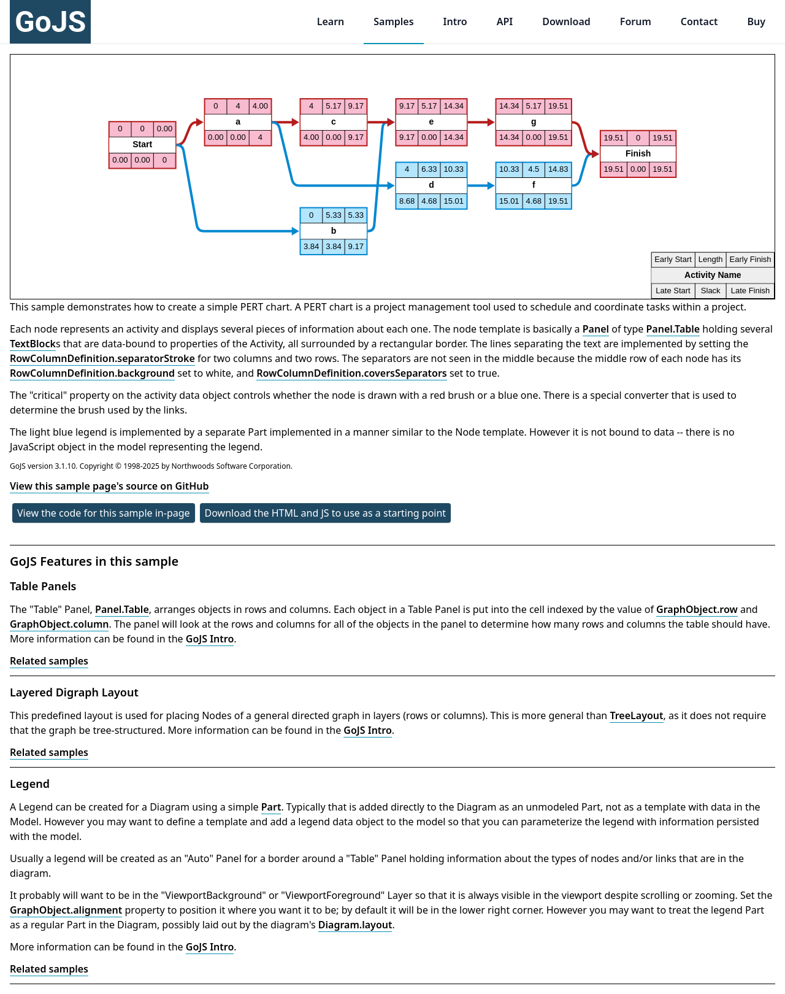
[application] (392, 177)
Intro (455, 21)
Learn (331, 21)
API (505, 21)
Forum (635, 21)
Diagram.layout (355, 924)
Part (271, 807)
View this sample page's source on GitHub (109, 486)
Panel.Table (673, 329)
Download (566, 21)
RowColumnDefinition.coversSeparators (351, 373)
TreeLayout (636, 715)
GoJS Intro (210, 638)
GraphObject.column (59, 624)
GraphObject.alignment (66, 910)
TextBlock (33, 343)
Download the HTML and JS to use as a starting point (325, 513)
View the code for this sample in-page (103, 513)
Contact (699, 21)
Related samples (49, 661)
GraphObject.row (697, 609)
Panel (596, 329)
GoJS (50, 21)
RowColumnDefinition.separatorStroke (102, 358)
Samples (393, 21)
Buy (756, 21)
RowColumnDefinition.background (92, 373)
